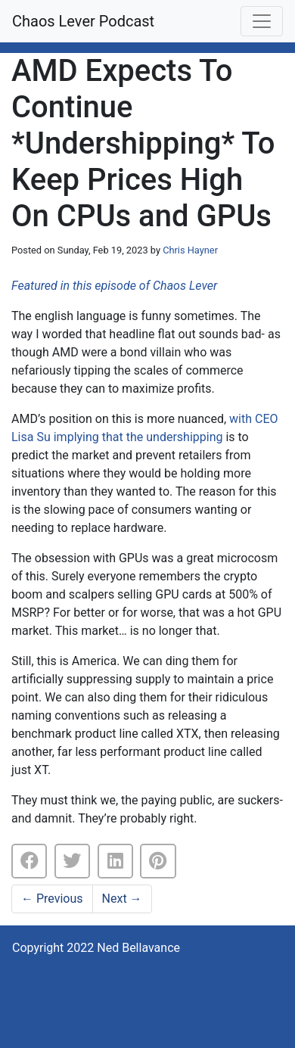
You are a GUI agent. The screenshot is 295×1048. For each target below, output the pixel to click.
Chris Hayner (190, 250)
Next (122, 898)
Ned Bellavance (138, 948)
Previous (52, 898)
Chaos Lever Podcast (83, 21)
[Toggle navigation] (262, 21)
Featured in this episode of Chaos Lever (114, 285)
